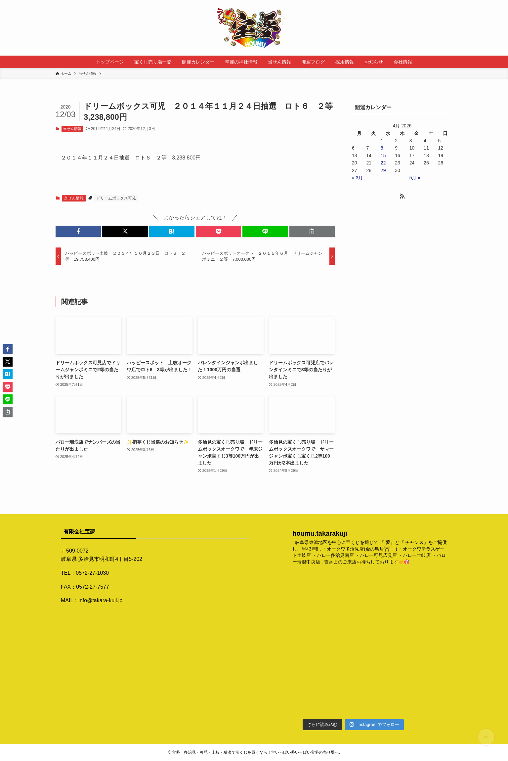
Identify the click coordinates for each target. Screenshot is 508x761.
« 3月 (357, 177)
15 (383, 155)
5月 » (414, 177)
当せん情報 (72, 129)
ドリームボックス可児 (116, 198)
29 (383, 170)
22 (383, 162)
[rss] (402, 196)
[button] (78, 231)
